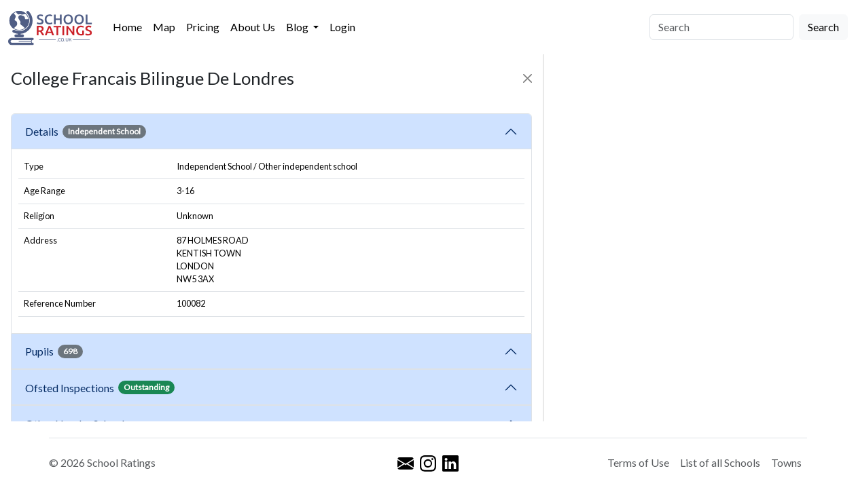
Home (127, 26)
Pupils (54, 351)
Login (342, 26)
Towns (786, 462)
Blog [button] (298, 26)
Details (85, 131)
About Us (252, 26)
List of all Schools (720, 462)
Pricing (202, 26)
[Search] (721, 27)
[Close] (527, 78)
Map (164, 26)
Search (823, 26)
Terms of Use (638, 462)
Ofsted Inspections (100, 387)
